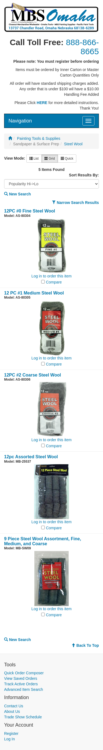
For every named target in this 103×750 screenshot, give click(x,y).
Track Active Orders (21, 684)
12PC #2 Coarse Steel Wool (32, 375)
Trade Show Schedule (23, 717)
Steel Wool (73, 144)
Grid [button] (49, 158)
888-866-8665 (82, 47)
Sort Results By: (84, 175)
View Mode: (14, 158)
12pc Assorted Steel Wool (31, 456)
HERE (42, 102)
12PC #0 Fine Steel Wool (29, 211)
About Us (12, 711)
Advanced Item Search (23, 689)
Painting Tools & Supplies (38, 138)
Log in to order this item (51, 276)
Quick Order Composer (24, 673)
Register (11, 733)
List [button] (34, 158)
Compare (54, 282)
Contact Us (13, 706)
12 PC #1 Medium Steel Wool (34, 293)
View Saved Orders (20, 678)
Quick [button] (67, 158)
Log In (9, 739)
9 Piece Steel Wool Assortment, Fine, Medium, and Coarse (42, 541)
